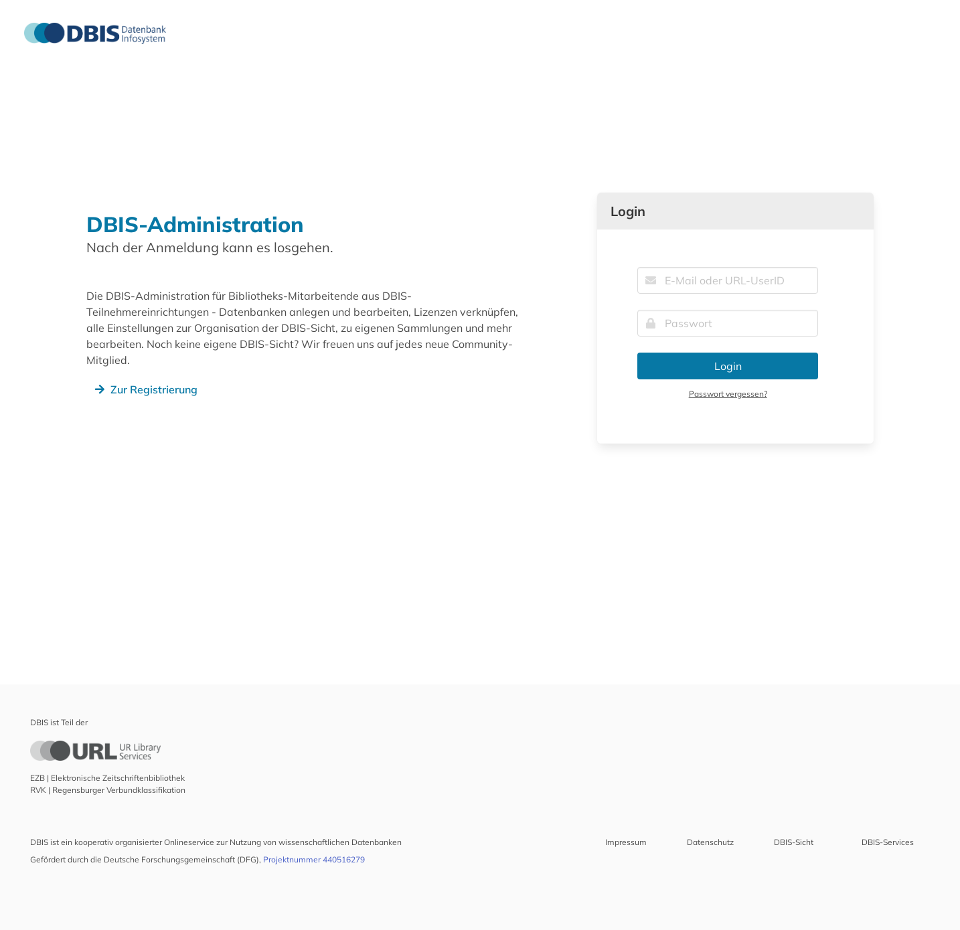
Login (728, 366)
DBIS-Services (888, 842)
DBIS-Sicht (793, 842)
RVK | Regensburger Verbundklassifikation (107, 790)
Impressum (626, 842)
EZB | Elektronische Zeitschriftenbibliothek (107, 778)
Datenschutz (710, 842)
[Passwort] (727, 323)
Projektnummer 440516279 (314, 859)
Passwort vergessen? (728, 394)
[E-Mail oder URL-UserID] (727, 280)
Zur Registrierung (144, 389)
